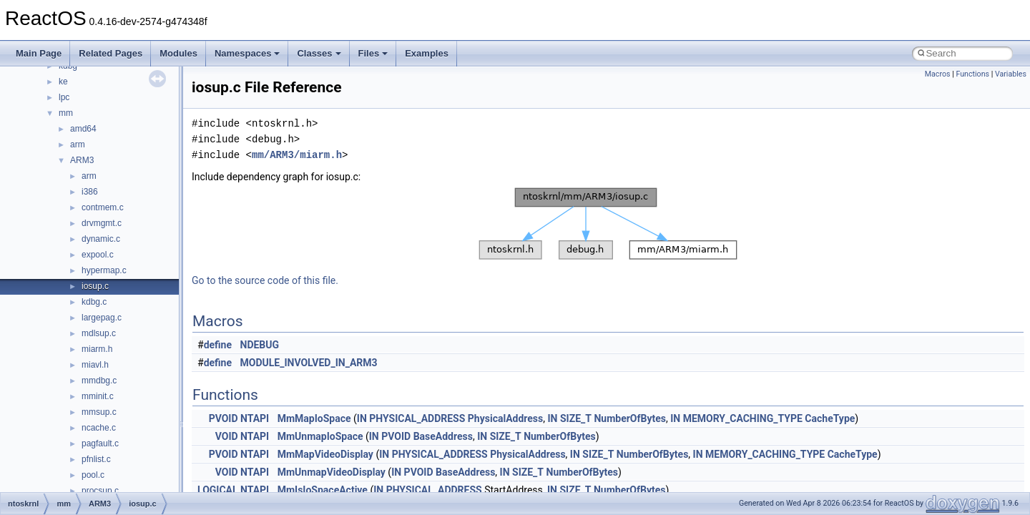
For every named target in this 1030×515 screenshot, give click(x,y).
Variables (1010, 74)
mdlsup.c (99, 333)
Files (373, 53)
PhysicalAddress (505, 418)
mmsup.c (99, 412)
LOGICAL (217, 490)
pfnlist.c (96, 459)
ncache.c (99, 428)
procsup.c (100, 491)
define (218, 344)
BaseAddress (443, 436)
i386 (90, 192)
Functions (972, 74)
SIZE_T (576, 418)
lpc (64, 97)
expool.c (98, 255)
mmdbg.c (99, 381)
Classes (318, 53)
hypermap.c (104, 270)
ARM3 (82, 160)
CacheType (830, 418)
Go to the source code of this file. (265, 280)
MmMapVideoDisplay (325, 454)
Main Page (39, 53)
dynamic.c (101, 239)
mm (66, 113)
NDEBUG (260, 344)
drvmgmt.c (102, 223)
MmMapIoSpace (314, 418)
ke (63, 82)
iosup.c (95, 286)
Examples (426, 53)
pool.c (93, 475)
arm (77, 144)
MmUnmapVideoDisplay (332, 472)
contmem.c (103, 207)
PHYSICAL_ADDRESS (417, 418)
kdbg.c (94, 302)
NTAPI (254, 418)
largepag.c (102, 318)
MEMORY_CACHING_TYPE (743, 418)
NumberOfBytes (630, 418)
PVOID (223, 418)
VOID (226, 436)
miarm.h (97, 349)
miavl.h (95, 365)
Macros (938, 74)
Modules (178, 53)
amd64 (83, 129)
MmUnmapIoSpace (320, 436)
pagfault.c (100, 443)
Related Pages (110, 53)
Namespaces (247, 53)
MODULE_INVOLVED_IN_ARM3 (309, 362)
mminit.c (98, 396)
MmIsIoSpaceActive (323, 490)
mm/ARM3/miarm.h (297, 155)
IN (362, 418)
